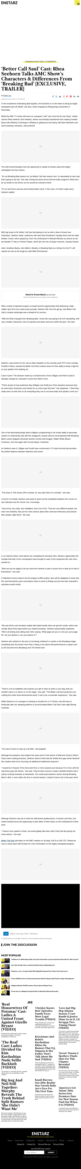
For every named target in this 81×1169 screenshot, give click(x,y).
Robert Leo (7, 95)
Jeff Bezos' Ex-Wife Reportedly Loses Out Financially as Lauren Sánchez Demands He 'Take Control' (45, 959)
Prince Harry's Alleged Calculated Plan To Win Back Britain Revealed (34, 991)
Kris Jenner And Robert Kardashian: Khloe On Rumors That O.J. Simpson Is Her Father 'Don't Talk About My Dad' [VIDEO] (45, 1048)
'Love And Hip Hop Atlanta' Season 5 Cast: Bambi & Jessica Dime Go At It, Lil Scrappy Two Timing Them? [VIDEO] (69, 1018)
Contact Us (31, 1144)
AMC (26, 934)
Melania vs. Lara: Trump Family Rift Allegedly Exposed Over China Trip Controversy (39, 971)
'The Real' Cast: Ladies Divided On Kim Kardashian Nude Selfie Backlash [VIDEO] (11, 1054)
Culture (40, 1140)
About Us (20, 1144)
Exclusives (19, 1140)
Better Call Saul (8, 841)
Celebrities (30, 1140)
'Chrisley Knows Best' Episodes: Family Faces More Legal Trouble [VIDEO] (45, 1014)
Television (34, 934)
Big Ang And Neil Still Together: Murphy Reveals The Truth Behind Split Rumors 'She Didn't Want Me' (12, 1094)
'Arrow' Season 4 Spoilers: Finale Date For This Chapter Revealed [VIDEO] (68, 1060)
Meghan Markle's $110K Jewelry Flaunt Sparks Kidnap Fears (31, 985)
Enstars (9, 2)
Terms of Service (44, 1144)
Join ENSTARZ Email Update (40, 1149)
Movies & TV (51, 1140)
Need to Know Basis (36, 294)
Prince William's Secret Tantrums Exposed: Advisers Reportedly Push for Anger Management (42, 978)
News (10, 1140)
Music (61, 1140)
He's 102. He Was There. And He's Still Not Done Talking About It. (33, 965)
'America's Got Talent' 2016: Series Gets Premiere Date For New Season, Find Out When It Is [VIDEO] (68, 1096)
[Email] (74, 96)
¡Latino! (70, 1140)
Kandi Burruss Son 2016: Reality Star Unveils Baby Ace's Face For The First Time (45, 1086)
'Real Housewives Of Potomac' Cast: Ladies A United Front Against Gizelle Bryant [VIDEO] (14, 1016)
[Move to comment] (78, 96)
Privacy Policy (58, 1144)
